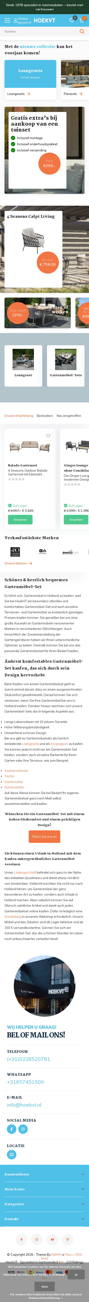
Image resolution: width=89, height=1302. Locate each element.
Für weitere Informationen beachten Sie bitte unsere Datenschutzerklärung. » (46, 1296)
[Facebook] (11, 1129)
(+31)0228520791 (28, 1059)
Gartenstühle (14, 787)
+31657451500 (25, 1082)
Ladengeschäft (25, 872)
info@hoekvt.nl (24, 1105)
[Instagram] (23, 1129)
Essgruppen (59, 744)
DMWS (56, 1254)
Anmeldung (13, 916)
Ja (76, 1274)
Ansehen (20, 519)
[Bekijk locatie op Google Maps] (11, 1154)
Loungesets (30, 744)
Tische (9, 776)
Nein (45, 1286)
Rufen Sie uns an (44, 836)
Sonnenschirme (16, 771)
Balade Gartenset (22, 465)
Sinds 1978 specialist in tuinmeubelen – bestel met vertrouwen (44, 7)
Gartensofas (14, 782)
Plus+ (69, 1254)
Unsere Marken (18, 563)
